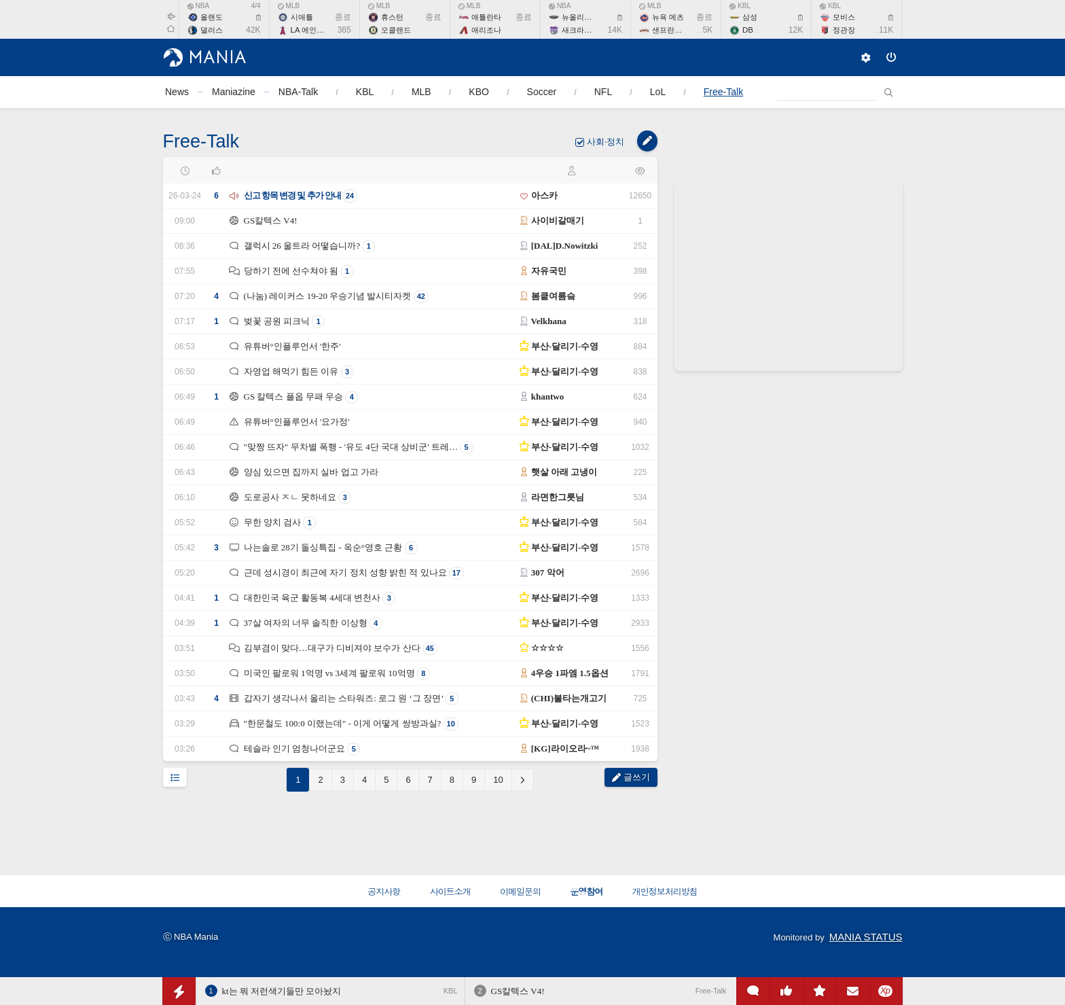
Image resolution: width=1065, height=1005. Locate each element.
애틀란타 (486, 17)
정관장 (844, 30)
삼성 (749, 17)
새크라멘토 (580, 30)
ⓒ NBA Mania (191, 937)
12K (796, 30)
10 (498, 780)
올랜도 (211, 17)
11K (886, 30)
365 (344, 30)
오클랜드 (396, 30)
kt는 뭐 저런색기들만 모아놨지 (282, 991)
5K (707, 30)
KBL (740, 6)
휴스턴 (392, 17)
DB (747, 30)
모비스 (844, 17)
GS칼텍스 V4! (518, 991)
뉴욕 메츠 (668, 17)
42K (253, 30)
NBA (198, 6)
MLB (289, 6)
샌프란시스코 (674, 30)
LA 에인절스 (311, 30)
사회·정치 (607, 142)
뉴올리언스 (580, 17)
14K (615, 30)
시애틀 (302, 17)
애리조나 (486, 30)
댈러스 (211, 30)
